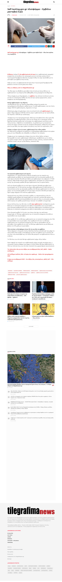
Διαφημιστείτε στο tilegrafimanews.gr (15, 556)
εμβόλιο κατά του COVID (42, 272)
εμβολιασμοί (46, 111)
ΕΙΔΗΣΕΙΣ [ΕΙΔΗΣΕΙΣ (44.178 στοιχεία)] (10, 568)
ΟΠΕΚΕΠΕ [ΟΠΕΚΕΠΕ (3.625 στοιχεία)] (17, 570)
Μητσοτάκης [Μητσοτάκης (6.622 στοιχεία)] (49, 568)
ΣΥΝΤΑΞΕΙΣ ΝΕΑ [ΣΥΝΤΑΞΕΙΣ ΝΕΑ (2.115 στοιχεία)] (37, 570)
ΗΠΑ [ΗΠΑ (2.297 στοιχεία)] (38, 568)
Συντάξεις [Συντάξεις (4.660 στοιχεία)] (10, 572)
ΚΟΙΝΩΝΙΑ (9, 538)
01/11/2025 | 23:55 (10, 299)
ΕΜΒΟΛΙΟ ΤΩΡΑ (11, 274)
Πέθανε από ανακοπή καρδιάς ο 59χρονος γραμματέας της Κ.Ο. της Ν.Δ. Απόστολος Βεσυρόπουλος (18, 318)
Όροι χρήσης (10, 551)
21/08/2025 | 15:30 (10, 321)
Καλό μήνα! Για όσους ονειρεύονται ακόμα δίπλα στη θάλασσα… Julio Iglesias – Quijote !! (17, 295)
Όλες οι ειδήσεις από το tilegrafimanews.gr (20, 87)
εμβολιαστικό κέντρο (25, 272)
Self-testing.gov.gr (13, 52)
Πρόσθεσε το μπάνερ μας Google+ (15, 549)
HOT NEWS (9, 535)
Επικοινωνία (10, 554)
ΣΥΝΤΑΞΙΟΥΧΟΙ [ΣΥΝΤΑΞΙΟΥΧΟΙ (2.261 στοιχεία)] (44, 570)
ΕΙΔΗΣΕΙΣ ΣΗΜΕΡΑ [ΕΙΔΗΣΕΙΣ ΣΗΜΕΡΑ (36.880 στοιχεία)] (17, 568)
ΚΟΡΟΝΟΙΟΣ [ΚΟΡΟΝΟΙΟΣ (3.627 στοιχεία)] (43, 568)
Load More (31, 326)
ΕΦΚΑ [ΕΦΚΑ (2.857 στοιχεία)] (30, 568)
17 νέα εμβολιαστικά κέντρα (26, 74)
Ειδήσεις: (10, 74)
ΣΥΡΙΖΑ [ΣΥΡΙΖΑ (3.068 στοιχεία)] (50, 570)
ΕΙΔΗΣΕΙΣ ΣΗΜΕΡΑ (18, 270)
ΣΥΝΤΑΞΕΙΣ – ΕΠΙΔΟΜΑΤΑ (13, 540)
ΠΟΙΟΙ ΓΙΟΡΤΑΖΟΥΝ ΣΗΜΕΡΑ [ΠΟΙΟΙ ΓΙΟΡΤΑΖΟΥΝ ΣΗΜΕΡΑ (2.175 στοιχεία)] (26, 570)
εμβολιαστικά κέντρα (13, 272)
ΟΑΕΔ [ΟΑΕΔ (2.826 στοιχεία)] (12, 570)
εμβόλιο (32, 96)
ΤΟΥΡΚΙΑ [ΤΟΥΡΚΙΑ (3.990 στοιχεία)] (15, 572)
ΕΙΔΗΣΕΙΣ (10, 270)
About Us (9, 547)
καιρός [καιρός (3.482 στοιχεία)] (20, 572)
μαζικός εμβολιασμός (21, 274)
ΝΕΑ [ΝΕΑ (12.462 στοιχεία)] (9, 570)
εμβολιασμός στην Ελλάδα (45, 270)
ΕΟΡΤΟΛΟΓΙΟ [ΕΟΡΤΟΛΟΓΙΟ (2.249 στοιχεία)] (24, 568)
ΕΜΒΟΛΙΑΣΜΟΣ (34, 270)
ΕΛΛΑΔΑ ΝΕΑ (10, 533)
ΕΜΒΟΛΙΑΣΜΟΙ (26, 270)
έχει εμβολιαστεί (37, 204)
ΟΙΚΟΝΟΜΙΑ (10, 542)
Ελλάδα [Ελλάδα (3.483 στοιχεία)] (34, 568)
